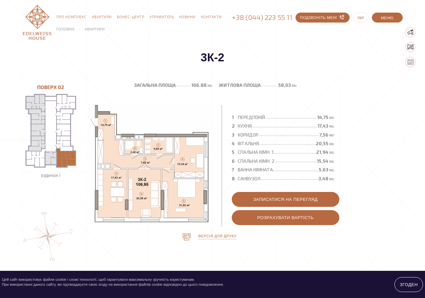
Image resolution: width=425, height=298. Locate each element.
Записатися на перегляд (285, 199)
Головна (65, 29)
